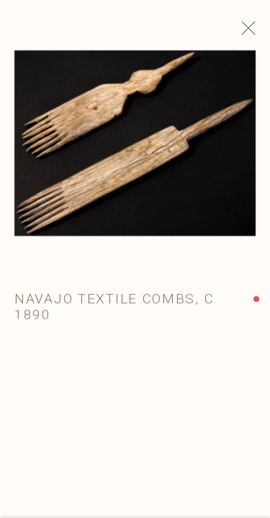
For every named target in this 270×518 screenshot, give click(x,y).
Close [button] (251, 32)
